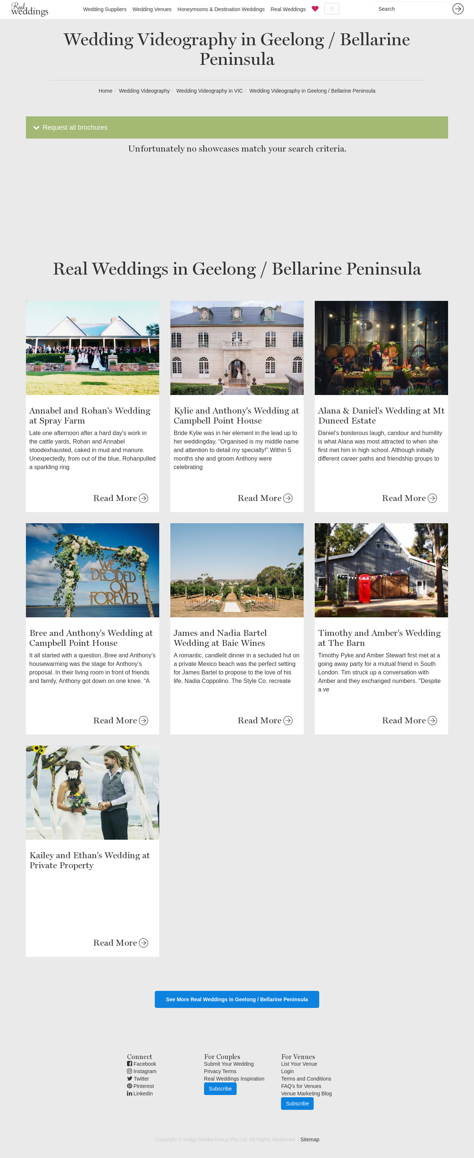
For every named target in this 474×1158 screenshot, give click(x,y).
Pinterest (140, 1086)
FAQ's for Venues (301, 1086)
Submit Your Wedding (229, 1064)
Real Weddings (288, 9)
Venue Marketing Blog (306, 1093)
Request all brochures (69, 127)
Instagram (142, 1071)
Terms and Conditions (306, 1079)
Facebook (141, 1064)
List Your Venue (299, 1064)
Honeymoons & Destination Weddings (221, 9)
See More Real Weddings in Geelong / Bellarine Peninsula (237, 999)
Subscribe (220, 1089)
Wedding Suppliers (104, 9)
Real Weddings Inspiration (234, 1079)
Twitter (138, 1079)
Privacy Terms (220, 1071)
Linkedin (140, 1093)
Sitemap (309, 1139)
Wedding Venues (152, 9)
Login (287, 1071)
